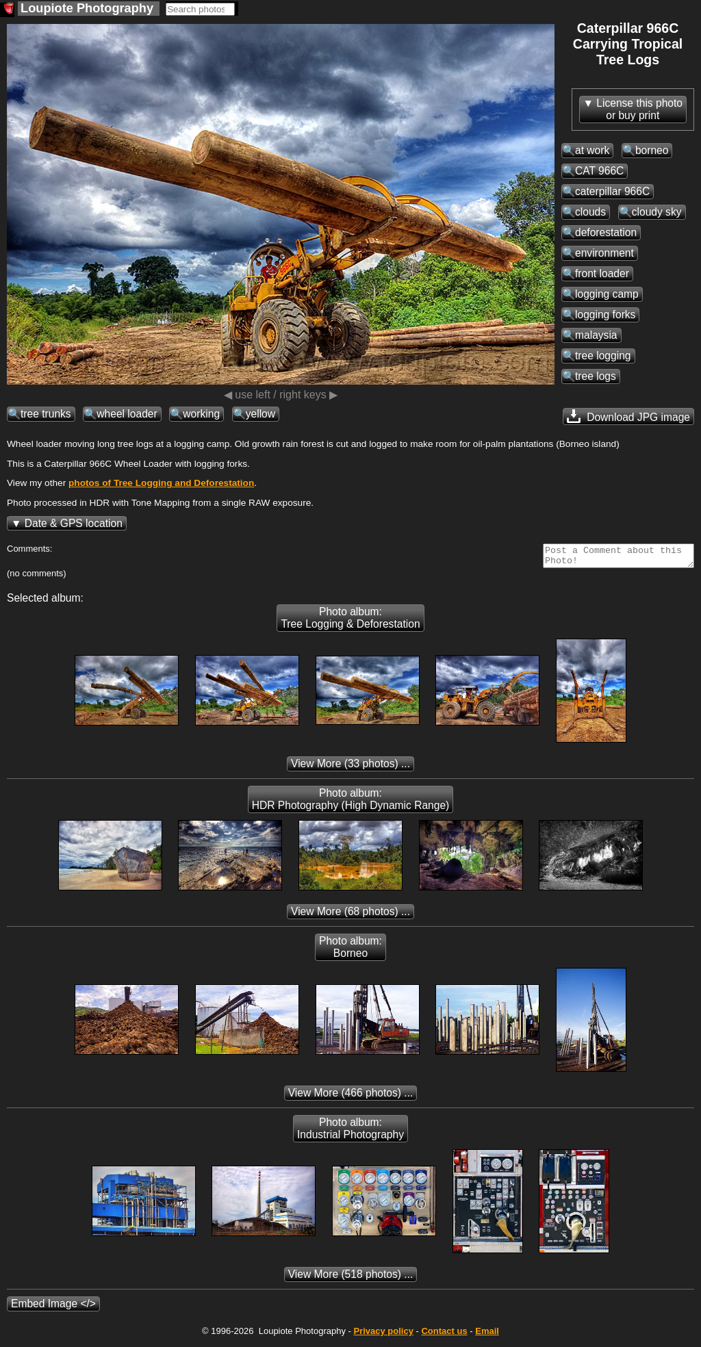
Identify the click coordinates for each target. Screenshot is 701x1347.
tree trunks (46, 414)
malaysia (596, 335)
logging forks (605, 314)
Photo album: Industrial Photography (350, 1132)
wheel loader (127, 414)
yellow (260, 414)
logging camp (607, 294)
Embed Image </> (53, 1307)
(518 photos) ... (350, 1278)
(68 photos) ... (350, 915)
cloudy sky (657, 212)
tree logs (595, 376)
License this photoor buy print (639, 109)
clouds (590, 212)
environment (604, 253)
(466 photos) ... (350, 1097)
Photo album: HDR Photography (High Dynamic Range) (351, 803)
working (201, 414)
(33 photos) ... (350, 767)
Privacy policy (383, 1335)
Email (487, 1335)
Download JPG (628, 416)
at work (592, 150)
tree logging (603, 355)
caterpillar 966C (612, 191)
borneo (652, 150)
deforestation (606, 232)
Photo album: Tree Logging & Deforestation (350, 622)
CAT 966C (599, 171)
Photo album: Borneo (350, 951)
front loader (602, 273)
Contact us (444, 1335)
